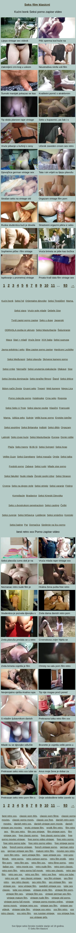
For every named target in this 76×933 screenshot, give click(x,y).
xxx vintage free (65, 913)
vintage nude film (39, 897)
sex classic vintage (31, 878)
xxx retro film (24, 913)
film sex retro (18, 831)
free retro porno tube (14, 843)
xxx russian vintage (44, 913)
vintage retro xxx (29, 905)
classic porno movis (23, 819)
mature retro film (45, 851)
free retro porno (65, 839)
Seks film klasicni (37, 4)
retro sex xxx (15, 874)
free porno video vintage (41, 839)
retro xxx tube (66, 874)
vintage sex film (48, 905)
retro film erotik (58, 858)
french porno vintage (21, 847)
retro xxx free (49, 874)
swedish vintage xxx (50, 886)
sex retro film (39, 882)
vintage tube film (21, 909)
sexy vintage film (27, 886)
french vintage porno (46, 847)
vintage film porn (64, 890)
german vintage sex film (20, 851)
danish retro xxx (22, 823)
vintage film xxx (34, 893)
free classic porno (28, 835)
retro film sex (21, 862)
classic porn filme (49, 816)
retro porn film (9, 870)
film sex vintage (36, 831)
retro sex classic (54, 870)
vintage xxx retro (42, 909)
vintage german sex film (58, 893)
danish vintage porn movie (48, 823)
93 (65, 285)
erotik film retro (55, 827)
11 (53, 285)
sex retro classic (20, 882)
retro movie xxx (24, 866)
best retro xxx (9, 816)
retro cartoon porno (36, 858)
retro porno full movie (31, 870)
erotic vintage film (34, 827)
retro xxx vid (11, 878)
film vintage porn (56, 831)
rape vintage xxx (52, 854)
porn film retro (11, 854)
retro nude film (43, 866)
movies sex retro (65, 851)
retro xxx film (32, 874)
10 (46, 285)
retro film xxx (38, 862)
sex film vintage (52, 878)
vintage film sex (14, 893)
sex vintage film (57, 882)
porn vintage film (31, 854)
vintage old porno (61, 897)
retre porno (17, 858)
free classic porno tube (53, 835)
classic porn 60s (28, 816)
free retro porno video (40, 843)
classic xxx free (45, 819)
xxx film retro (60, 909)
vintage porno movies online (48, 901)
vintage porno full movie (17, 901)
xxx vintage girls (38, 917)
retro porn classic (63, 866)
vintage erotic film (42, 890)
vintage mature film (17, 897)
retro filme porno (57, 862)
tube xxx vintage (21, 890)
